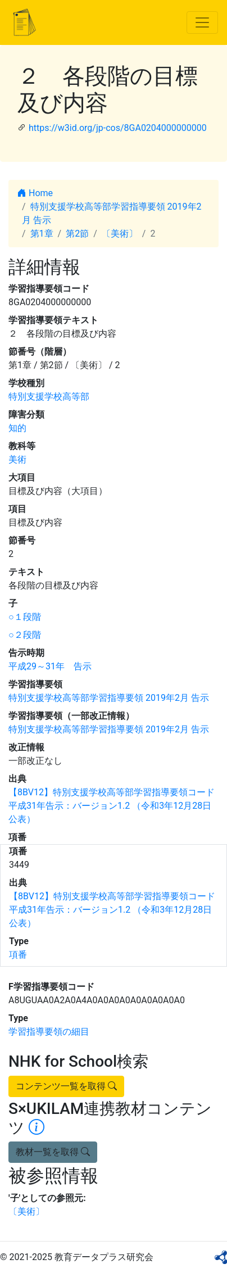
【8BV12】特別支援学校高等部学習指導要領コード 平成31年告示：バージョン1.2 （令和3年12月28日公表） (111, 805)
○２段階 (24, 634)
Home (35, 193)
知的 (17, 428)
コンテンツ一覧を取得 (66, 1086)
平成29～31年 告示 (50, 666)
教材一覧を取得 (53, 1152)
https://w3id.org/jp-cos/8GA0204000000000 (118, 128)
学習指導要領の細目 (48, 1031)
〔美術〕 (120, 233)
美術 (17, 459)
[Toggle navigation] (202, 22)
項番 (18, 954)
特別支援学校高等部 (48, 396)
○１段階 (24, 616)
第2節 (77, 233)
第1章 (41, 233)
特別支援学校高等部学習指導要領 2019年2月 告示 (108, 697)
